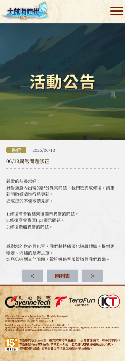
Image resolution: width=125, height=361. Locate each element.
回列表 (62, 275)
